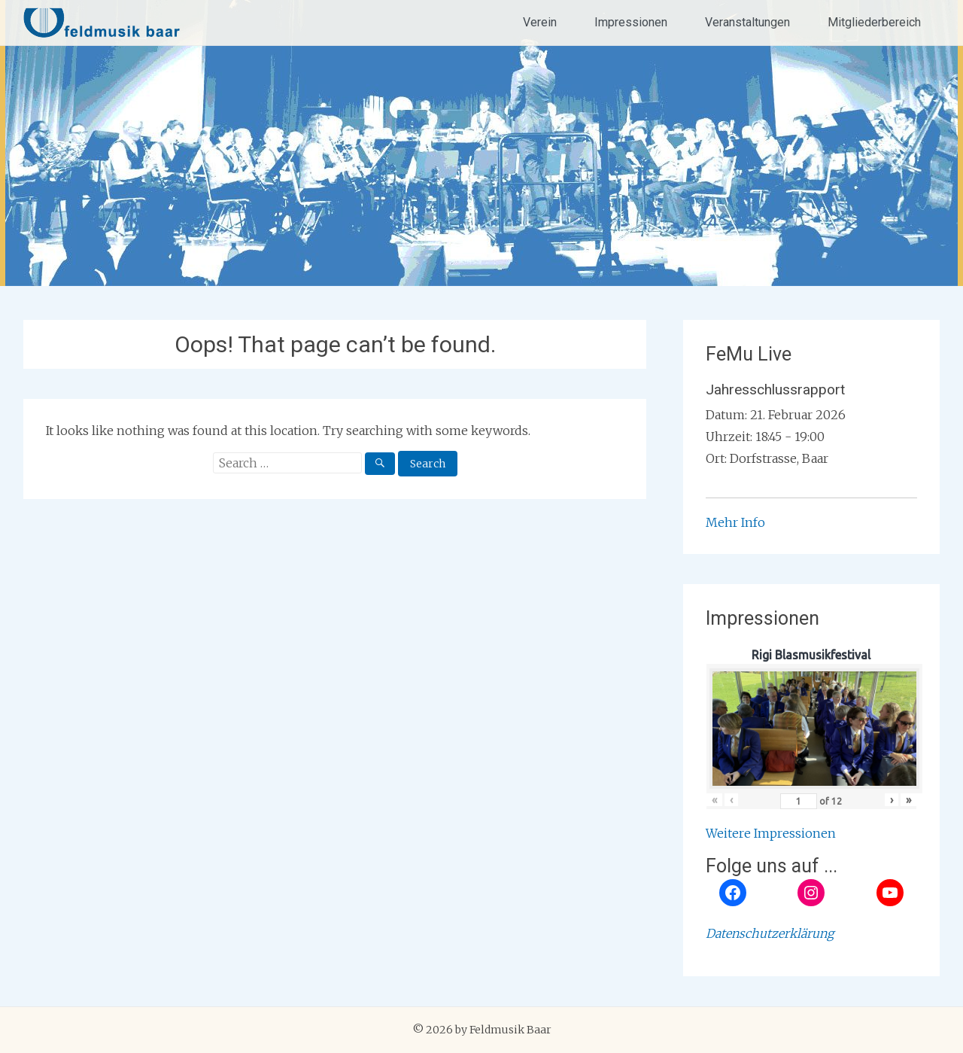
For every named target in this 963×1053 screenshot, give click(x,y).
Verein (540, 22)
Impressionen (630, 22)
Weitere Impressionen (771, 833)
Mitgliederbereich (874, 22)
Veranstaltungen (747, 22)
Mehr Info (735, 522)
